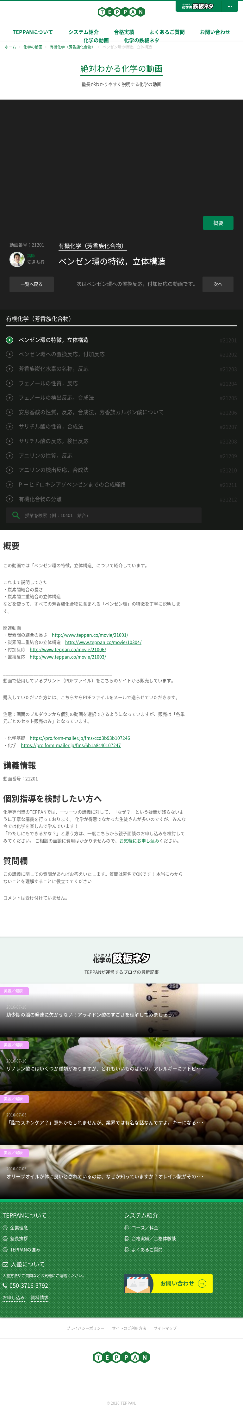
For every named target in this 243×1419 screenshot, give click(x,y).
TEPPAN (121, 12)
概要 (218, 223)
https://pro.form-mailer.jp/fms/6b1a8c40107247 (71, 745)
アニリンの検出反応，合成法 (54, 470)
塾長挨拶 (15, 1238)
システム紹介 (141, 1215)
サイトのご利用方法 (129, 1328)
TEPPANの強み (21, 1249)
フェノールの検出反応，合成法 (56, 397)
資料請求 (39, 1297)
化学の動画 (96, 40)
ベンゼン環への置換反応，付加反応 (62, 354)
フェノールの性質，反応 (48, 383)
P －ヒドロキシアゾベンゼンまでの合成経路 (72, 484)
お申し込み (14, 1297)
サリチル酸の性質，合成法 (51, 426)
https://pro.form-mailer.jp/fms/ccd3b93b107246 (80, 738)
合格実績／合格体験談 (150, 1238)
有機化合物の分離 (40, 499)
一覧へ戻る (32, 284)
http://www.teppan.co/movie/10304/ (103, 642)
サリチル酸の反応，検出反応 (54, 441)
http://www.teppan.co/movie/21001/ (90, 635)
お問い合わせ (215, 32)
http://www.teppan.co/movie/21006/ (68, 649)
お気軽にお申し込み (139, 841)
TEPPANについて (33, 32)
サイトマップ (165, 1328)
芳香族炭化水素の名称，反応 (54, 368)
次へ (218, 284)
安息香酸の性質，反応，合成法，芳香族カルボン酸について (91, 412)
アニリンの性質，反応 (45, 455)
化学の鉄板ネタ (141, 40)
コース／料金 (141, 1228)
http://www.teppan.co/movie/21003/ (68, 657)
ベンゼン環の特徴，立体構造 (54, 340)
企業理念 (15, 1228)
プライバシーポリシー (85, 1328)
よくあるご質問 (167, 32)
